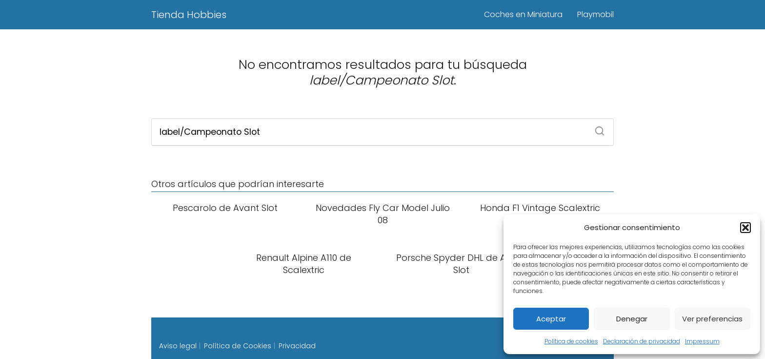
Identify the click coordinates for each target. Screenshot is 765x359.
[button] (745, 227)
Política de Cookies (237, 346)
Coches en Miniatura (523, 14)
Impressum (702, 341)
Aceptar (551, 319)
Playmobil (595, 14)
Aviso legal (178, 346)
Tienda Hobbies (188, 14)
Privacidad (297, 346)
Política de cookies (571, 341)
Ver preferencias (712, 319)
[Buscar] (596, 128)
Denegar (631, 319)
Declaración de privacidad (641, 341)
